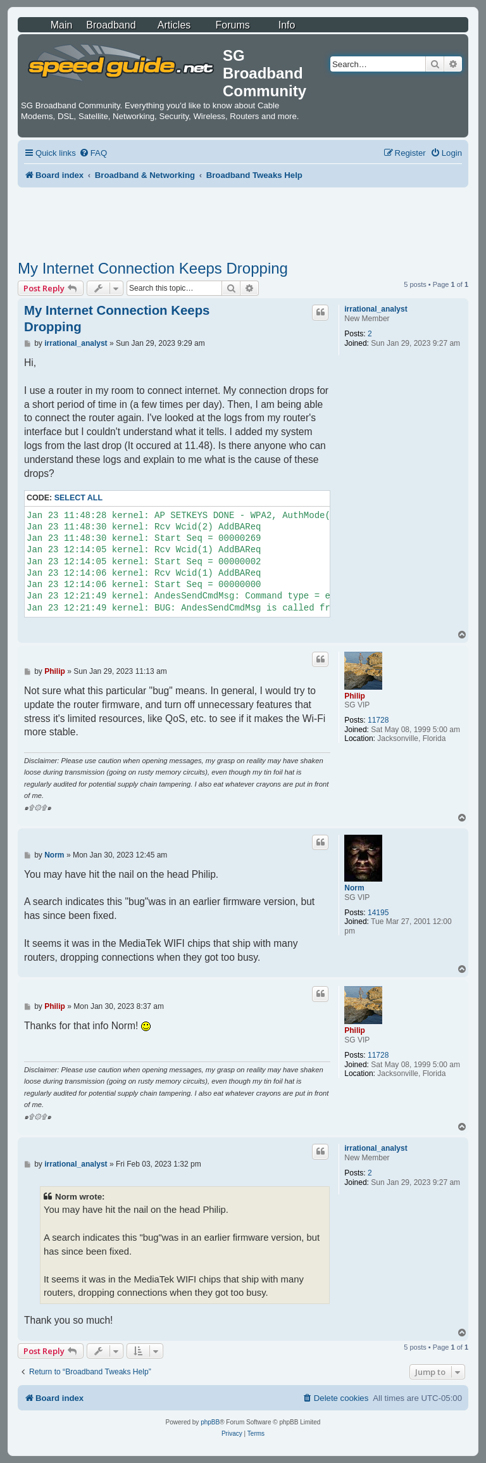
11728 (378, 720)
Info (287, 25)
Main (62, 25)
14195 (378, 912)
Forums (233, 25)
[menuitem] (93, 153)
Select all (78, 497)
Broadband (110, 25)
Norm (354, 888)
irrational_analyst (375, 309)
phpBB (210, 1422)
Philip (354, 696)
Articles (174, 25)
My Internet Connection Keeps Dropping (153, 268)
